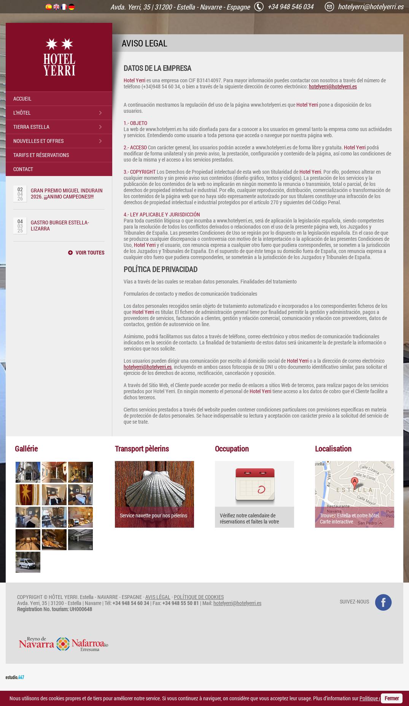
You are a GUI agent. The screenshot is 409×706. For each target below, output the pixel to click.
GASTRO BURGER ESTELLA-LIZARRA (60, 225)
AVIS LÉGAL (157, 596)
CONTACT (23, 169)
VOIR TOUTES (90, 253)
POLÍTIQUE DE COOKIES (199, 596)
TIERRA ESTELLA (31, 126)
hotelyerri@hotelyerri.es (333, 86)
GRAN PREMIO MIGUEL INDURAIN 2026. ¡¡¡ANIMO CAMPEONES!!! (67, 193)
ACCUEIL (22, 98)
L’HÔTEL (22, 112)
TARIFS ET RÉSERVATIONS (41, 154)
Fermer (392, 698)
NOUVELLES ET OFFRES (38, 140)
